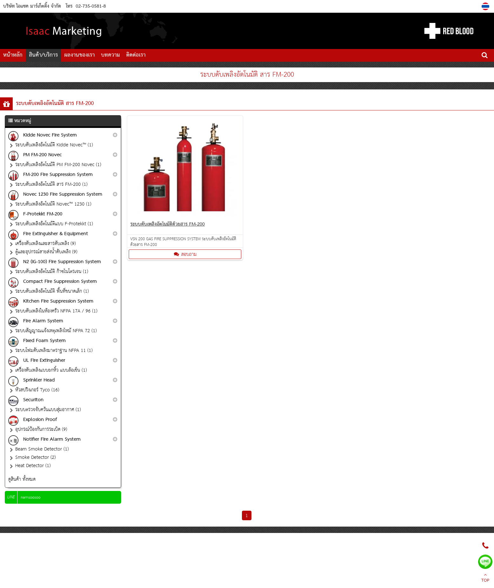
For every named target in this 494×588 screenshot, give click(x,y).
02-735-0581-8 (91, 6)
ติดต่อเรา (136, 55)
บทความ (110, 55)
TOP (485, 578)
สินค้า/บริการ (43, 55)
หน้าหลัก (13, 55)
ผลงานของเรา (79, 55)
